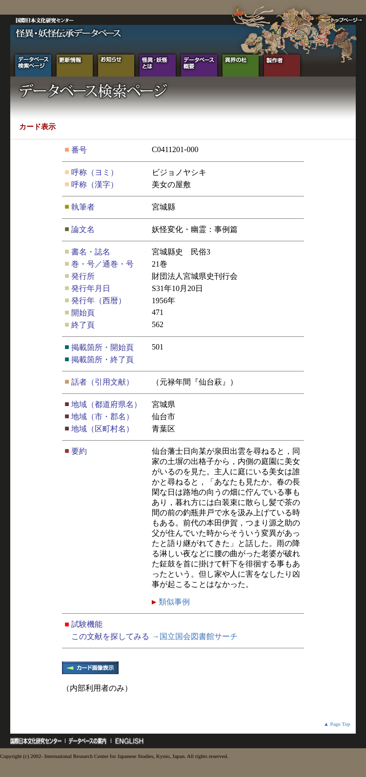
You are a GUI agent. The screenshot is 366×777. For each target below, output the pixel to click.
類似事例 (173, 602)
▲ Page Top (337, 724)
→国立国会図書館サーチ (195, 636)
